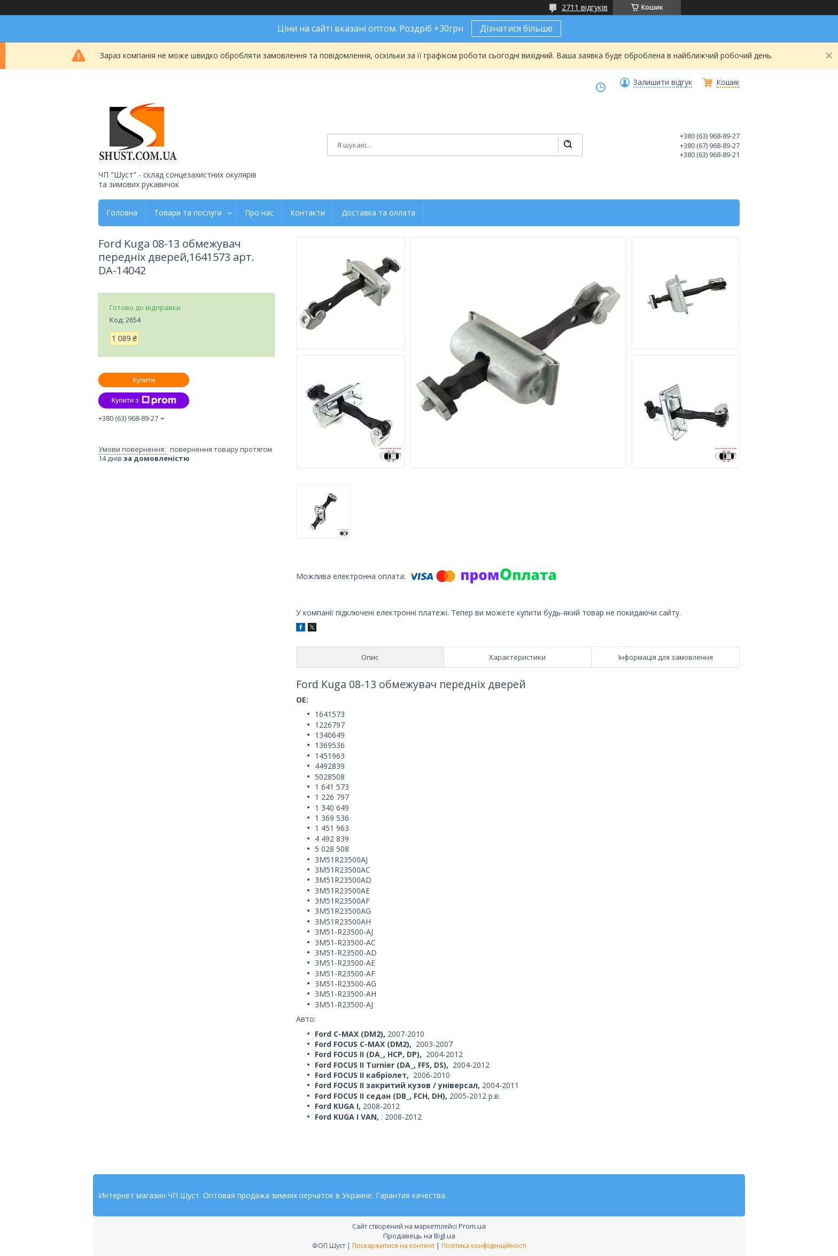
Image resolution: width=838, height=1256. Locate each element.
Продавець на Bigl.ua (419, 1235)
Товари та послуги (188, 213)
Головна (121, 213)
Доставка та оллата (378, 213)
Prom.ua (472, 1226)
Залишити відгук (662, 82)
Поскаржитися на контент (393, 1245)
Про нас (259, 213)
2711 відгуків (585, 7)
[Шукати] (567, 144)
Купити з (143, 400)
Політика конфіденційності (483, 1245)
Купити (144, 380)
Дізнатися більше (516, 28)
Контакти (307, 213)
